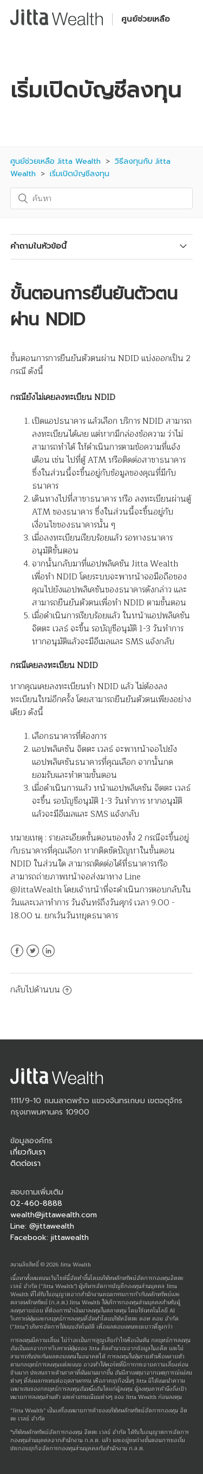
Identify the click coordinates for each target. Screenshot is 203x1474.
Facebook (17, 957)
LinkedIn (48, 957)
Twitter (33, 957)
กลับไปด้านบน (40, 990)
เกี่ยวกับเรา (27, 1152)
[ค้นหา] (101, 198)
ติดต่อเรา (25, 1163)
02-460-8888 (36, 1203)
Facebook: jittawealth (49, 1237)
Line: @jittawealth (42, 1226)
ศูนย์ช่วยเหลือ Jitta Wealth (55, 161)
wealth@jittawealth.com (53, 1214)
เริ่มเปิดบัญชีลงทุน (79, 173)
